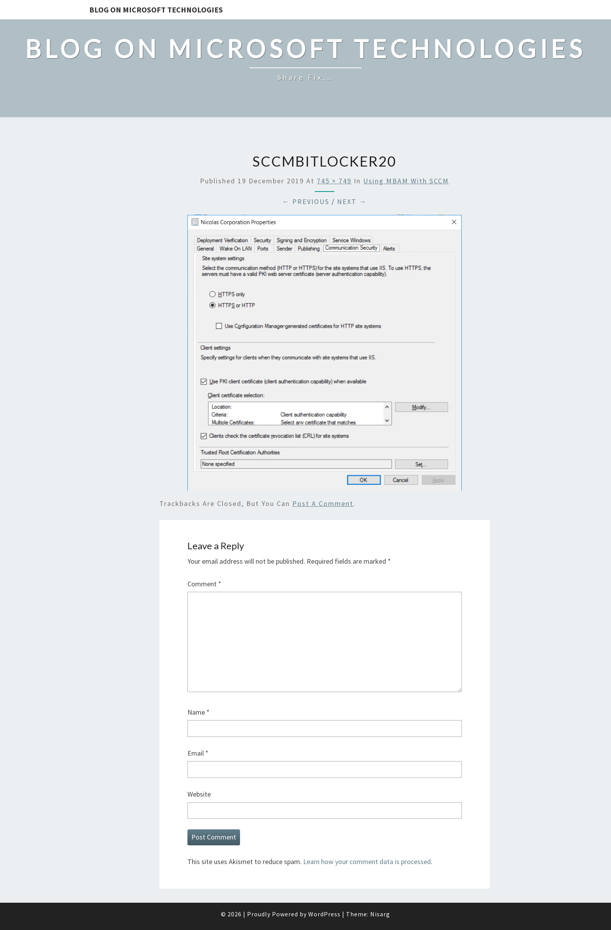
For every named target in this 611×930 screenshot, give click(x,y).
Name (198, 712)
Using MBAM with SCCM (406, 180)
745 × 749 (334, 180)
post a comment (322, 503)
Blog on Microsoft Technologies (156, 9)
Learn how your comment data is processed (367, 861)
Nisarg (380, 914)
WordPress (324, 914)
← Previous (305, 201)
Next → (352, 201)
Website (199, 794)
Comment (204, 583)
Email (197, 753)
